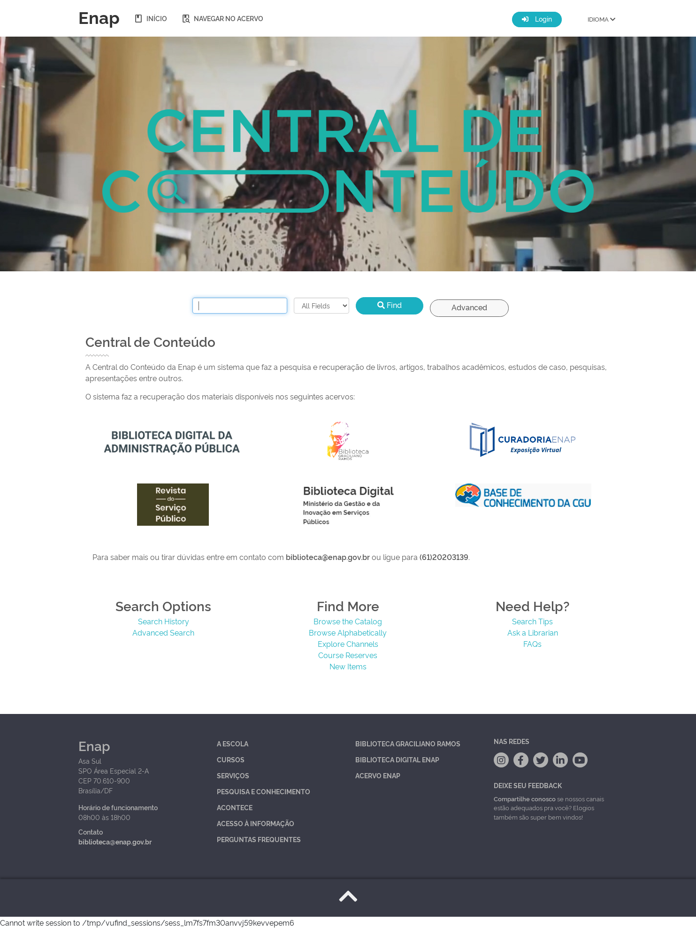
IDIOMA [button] (601, 19)
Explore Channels (348, 643)
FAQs (532, 643)
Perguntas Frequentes (259, 839)
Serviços (233, 775)
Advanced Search (163, 632)
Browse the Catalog (348, 621)
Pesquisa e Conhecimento (263, 791)
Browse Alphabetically (348, 632)
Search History (163, 621)
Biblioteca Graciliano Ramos (407, 743)
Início (150, 18)
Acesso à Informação (255, 823)
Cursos (231, 759)
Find (389, 304)
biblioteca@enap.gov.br (115, 841)
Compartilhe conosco (525, 798)
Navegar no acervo (222, 18)
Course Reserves (347, 655)
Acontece (234, 807)
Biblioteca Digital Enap (397, 759)
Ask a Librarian (532, 632)
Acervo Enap (377, 775)
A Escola (232, 743)
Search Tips (532, 621)
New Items (348, 666)
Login (537, 18)
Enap (99, 16)
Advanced (469, 307)
